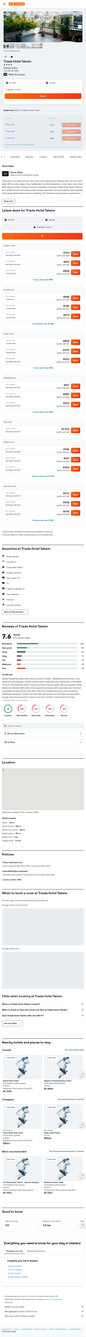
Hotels (16, 1329)
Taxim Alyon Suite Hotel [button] (13, 1133)
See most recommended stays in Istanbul (66, 1151)
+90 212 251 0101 (11, 70)
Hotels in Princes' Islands (57, 1329)
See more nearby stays (74, 1050)
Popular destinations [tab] (36, 1251)
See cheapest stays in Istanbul (71, 1099)
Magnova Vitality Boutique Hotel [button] (57, 1081)
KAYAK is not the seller (44, 1306)
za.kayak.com (6, 1329)
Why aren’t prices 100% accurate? (44, 1316)
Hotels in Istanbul (14, 1273)
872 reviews (19, 74)
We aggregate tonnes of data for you (44, 1311)
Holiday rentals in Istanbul (18, 1277)
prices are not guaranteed (53, 1299)
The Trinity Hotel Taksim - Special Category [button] (21, 1182)
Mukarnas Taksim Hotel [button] (53, 1182)
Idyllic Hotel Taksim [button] (52, 1133)
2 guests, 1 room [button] (13, 89)
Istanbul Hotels (75, 1329)
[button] (4, 4)
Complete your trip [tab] (14, 1251)
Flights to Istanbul (15, 1266)
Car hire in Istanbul (15, 1270)
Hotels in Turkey (40, 1329)
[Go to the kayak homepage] (17, 4)
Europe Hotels (27, 1329)
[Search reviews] (45, 726)
